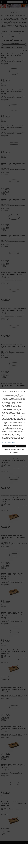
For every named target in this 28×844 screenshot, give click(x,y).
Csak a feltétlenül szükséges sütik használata (14, 449)
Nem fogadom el (14, 452)
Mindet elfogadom (14, 446)
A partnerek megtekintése (8, 442)
